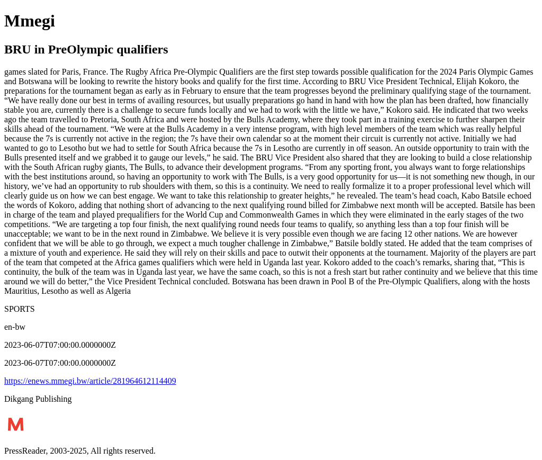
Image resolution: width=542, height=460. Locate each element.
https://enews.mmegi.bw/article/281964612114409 (90, 380)
